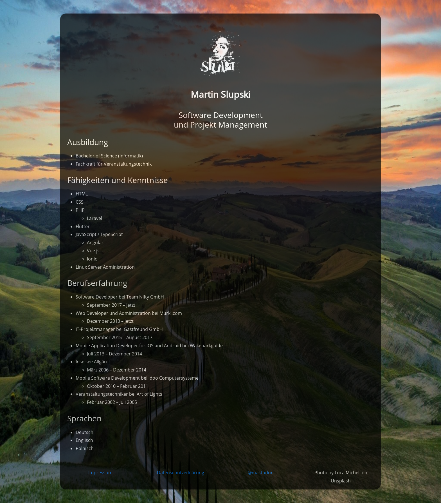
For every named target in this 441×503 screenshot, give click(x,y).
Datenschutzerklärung (180, 472)
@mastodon (261, 472)
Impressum (100, 472)
